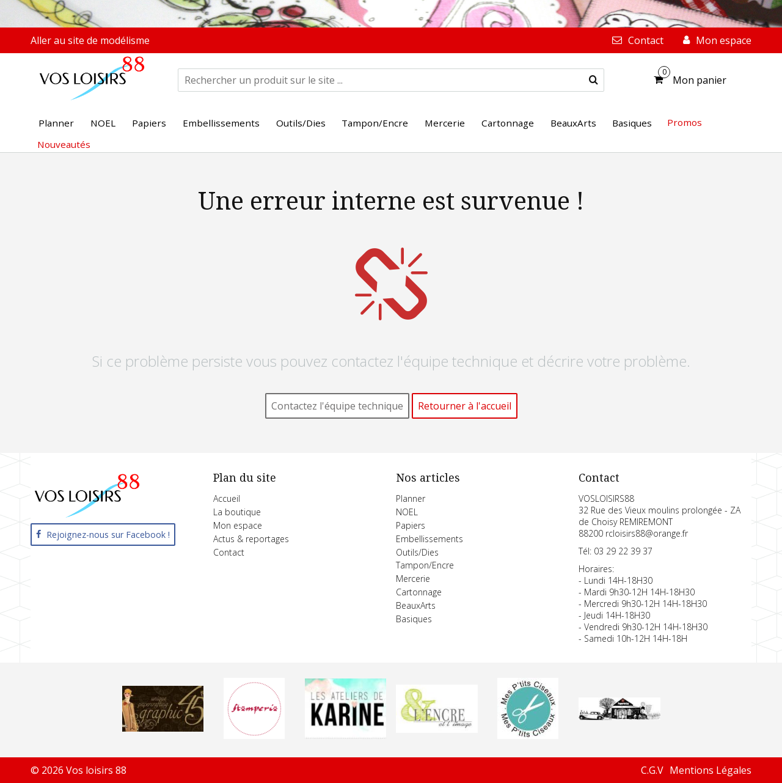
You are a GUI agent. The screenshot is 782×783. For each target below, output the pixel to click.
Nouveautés (63, 144)
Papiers (410, 525)
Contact (228, 552)
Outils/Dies (417, 552)
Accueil (226, 498)
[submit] (593, 80)
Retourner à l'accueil (464, 406)
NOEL (407, 512)
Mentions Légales (710, 770)
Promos (684, 122)
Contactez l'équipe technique (337, 406)
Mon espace (237, 525)
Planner (410, 498)
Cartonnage (419, 592)
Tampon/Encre (425, 565)
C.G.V (652, 770)
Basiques (414, 619)
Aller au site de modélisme (90, 40)
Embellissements (429, 539)
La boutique (237, 512)
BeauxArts (416, 605)
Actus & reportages (251, 539)
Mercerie (413, 578)
